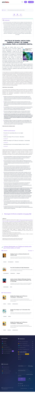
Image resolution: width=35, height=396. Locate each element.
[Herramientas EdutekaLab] (25, 2)
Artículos (4, 348)
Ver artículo (6, 134)
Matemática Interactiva (7, 356)
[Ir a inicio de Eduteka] (5, 2)
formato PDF (27, 214)
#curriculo (4, 319)
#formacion (17, 262)
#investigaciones (10, 262)
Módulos (4, 350)
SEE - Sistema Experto (8, 358)
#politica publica (5, 288)
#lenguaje (18, 273)
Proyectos (4, 352)
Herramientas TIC (6, 354)
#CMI (11, 288)
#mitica (9, 319)
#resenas (4, 262)
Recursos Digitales (6, 360)
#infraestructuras (15, 333)
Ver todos (30, 250)
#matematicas (13, 273)
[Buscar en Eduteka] (22, 2)
